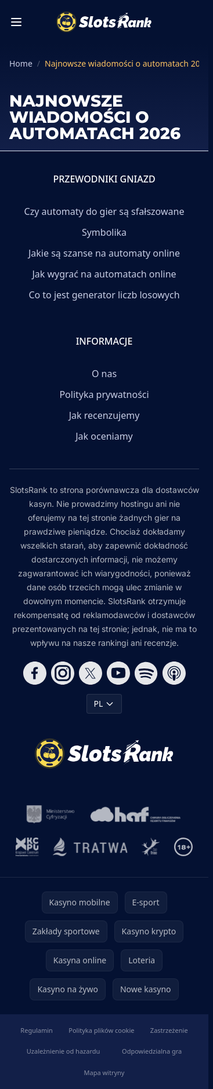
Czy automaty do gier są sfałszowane (104, 211)
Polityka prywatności (104, 394)
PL (104, 703)
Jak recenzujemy (104, 415)
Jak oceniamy (104, 436)
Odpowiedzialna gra (152, 1051)
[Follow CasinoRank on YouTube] (118, 673)
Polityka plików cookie (101, 1030)
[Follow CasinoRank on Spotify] (146, 673)
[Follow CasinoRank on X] (90, 673)
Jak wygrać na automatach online (104, 274)
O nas (104, 373)
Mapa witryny (104, 1072)
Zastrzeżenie (169, 1030)
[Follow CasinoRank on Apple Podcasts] (174, 673)
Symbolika (104, 232)
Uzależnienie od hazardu (63, 1051)
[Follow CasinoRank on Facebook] (34, 673)
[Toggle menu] (16, 22)
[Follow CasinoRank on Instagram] (62, 673)
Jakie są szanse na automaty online (104, 253)
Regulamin (36, 1030)
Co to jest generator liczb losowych (103, 294)
